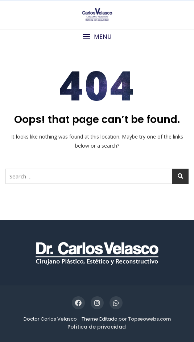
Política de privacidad (96, 326)
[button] (97, 36)
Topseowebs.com (149, 319)
